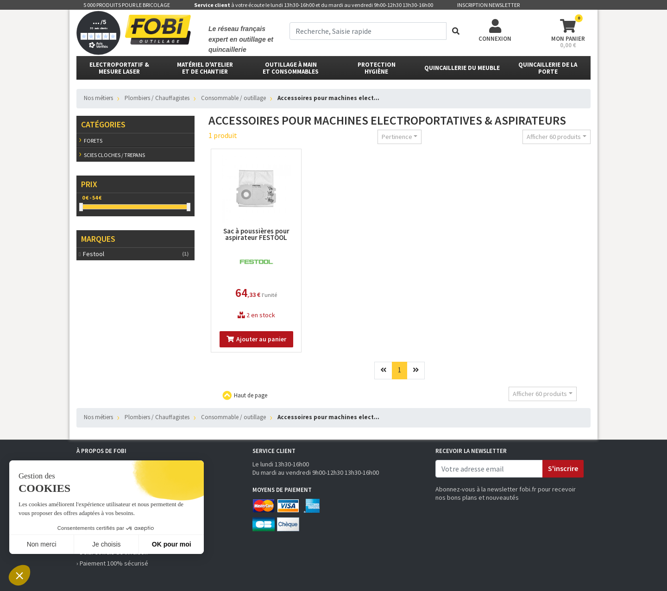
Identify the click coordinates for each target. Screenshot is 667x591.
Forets (93, 140)
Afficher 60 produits (554, 136)
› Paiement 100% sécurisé (112, 563)
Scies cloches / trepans (114, 154)
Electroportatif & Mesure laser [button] (119, 68)
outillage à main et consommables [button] (291, 68)
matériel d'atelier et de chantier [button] (205, 68)
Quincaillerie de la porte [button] (547, 68)
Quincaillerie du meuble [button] (462, 68)
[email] (489, 469)
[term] (368, 31)
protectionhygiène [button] (377, 68)
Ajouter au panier (256, 339)
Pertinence (397, 136)
